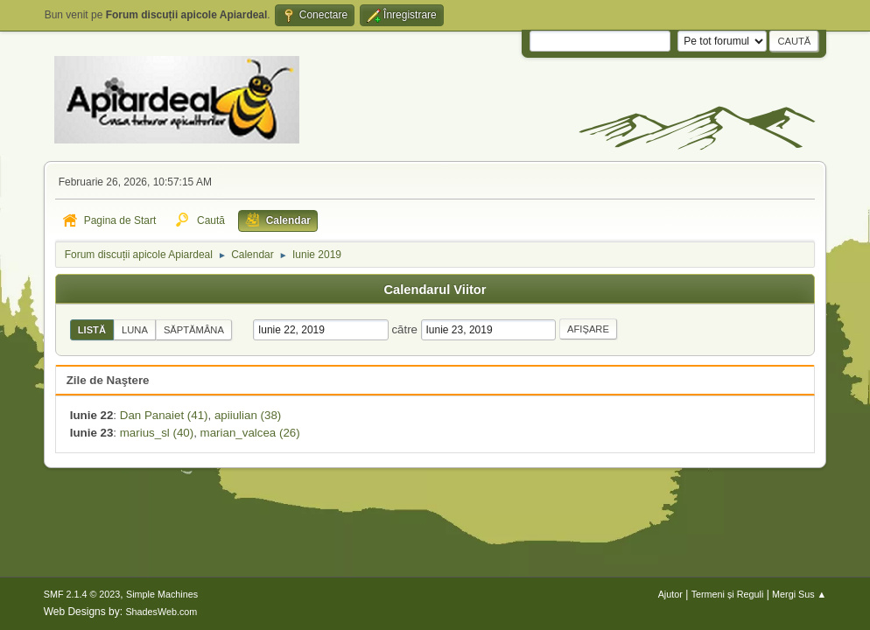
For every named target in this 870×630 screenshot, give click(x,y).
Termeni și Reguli (727, 594)
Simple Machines (162, 594)
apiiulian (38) (247, 415)
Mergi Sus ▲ (799, 594)
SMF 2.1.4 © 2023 (82, 594)
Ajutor (670, 594)
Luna (135, 330)
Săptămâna (194, 330)
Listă (92, 330)
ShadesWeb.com (161, 611)
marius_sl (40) (156, 432)
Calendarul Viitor (434, 290)
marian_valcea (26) (250, 432)
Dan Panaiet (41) (164, 415)
